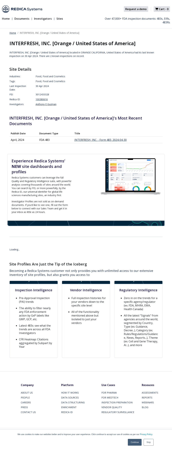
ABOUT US (27, 392)
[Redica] (22, 9)
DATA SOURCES (70, 397)
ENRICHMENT (69, 407)
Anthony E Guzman (46, 104)
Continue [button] (135, 442)
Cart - (161, 9)
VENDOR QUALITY (111, 407)
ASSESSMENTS (150, 392)
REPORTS (147, 397)
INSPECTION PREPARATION (117, 402)
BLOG (145, 407)
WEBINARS (148, 402)
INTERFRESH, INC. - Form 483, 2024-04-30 (100, 140)
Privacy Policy (146, 434)
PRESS (24, 407)
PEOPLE (25, 397)
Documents (21, 18)
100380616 (42, 99)
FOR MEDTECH (109, 397)
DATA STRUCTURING (73, 402)
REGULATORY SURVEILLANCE (117, 412)
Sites (59, 18)
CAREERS (26, 402)
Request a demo (136, 9)
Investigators (43, 18)
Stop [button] (148, 442)
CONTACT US (28, 412)
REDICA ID (67, 412)
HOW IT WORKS (70, 392)
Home (6, 18)
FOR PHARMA (109, 392)
